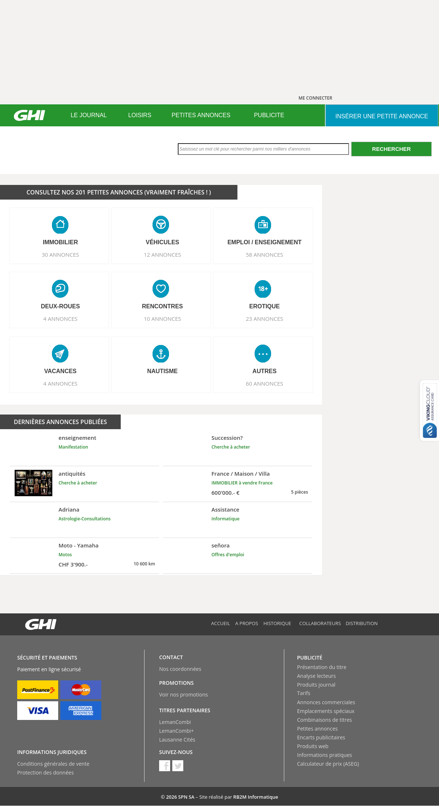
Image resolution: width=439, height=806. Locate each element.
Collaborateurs (320, 623)
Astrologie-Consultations (84, 519)
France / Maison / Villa (240, 473)
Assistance (225, 509)
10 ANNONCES (162, 318)
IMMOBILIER (60, 242)
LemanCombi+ (176, 730)
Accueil (220, 623)
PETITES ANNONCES (201, 115)
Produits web (313, 746)
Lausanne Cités (177, 739)
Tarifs (303, 693)
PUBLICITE (269, 115)
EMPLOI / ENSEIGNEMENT (265, 242)
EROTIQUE (264, 306)
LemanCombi (175, 721)
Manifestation (73, 447)
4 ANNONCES (60, 318)
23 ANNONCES (264, 318)
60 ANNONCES (264, 383)
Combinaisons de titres (324, 719)
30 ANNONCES (60, 254)
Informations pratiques (324, 754)
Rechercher (391, 149)
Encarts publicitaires (321, 737)
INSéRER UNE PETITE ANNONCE (381, 116)
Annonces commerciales (326, 702)
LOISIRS (139, 115)
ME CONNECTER (315, 98)
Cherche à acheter (230, 447)
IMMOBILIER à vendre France (242, 483)
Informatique (225, 519)
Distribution (362, 623)
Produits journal (316, 684)
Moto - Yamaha (79, 545)
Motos (65, 554)
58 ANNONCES (264, 254)
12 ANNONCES (162, 254)
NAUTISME (162, 371)
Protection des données (45, 772)
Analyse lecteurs (316, 675)
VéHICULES (162, 242)
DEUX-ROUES (60, 306)
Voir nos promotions (183, 694)
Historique (277, 623)
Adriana (69, 509)
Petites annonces (317, 728)
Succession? (227, 437)
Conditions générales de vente (53, 763)
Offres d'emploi (227, 554)
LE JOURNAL (89, 115)
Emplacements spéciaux (325, 710)
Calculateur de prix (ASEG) (328, 763)
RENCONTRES (162, 306)
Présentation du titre (321, 667)
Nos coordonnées (180, 668)
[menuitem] (88, 115)
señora (220, 545)
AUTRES (264, 371)
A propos (246, 623)
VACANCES (60, 371)
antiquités (72, 473)
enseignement (77, 437)
